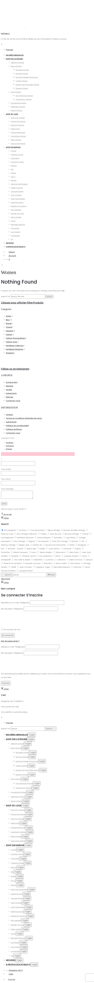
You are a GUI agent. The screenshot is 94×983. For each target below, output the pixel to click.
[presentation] (19, 617)
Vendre (9, 389)
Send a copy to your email (12, 509)
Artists (8, 316)
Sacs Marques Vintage (24, 96)
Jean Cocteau (16, 195)
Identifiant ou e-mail (15, 602)
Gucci (13, 177)
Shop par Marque (13, 147)
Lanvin (13, 221)
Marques (9, 386)
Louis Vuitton (15, 232)
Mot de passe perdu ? (10, 641)
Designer (9, 331)
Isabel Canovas (17, 188)
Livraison (9, 414)
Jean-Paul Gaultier (18, 199)
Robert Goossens (17, 202)
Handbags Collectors (15, 345)
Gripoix (13, 173)
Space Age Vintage (18, 144)
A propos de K (12, 382)
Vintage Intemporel (18, 132)
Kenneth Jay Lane (17, 214)
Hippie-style (15, 129)
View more (5, 579)
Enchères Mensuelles (15, 55)
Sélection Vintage (17, 63)
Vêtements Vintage (18, 107)
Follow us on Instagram (15, 369)
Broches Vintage (22, 74)
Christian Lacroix (17, 155)
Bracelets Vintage (22, 70)
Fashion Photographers (15, 338)
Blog (7, 320)
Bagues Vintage (22, 88)
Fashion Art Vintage (18, 121)
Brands (9, 323)
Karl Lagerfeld (16, 210)
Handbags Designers (14, 349)
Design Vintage (16, 110)
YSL (12, 239)
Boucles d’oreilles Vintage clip (27, 77)
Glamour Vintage (17, 125)
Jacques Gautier (17, 191)
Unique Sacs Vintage (23, 99)
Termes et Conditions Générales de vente (24, 418)
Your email (6, 469)
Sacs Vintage (16, 92)
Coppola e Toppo (17, 162)
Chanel (13, 151)
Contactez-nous (13, 400)
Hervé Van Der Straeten (19, 184)
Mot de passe (12, 609)
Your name (6, 479)
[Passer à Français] (10, 979)
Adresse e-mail (13, 647)
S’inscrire (5, 683)
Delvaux (14, 166)
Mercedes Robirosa (18, 225)
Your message (7, 489)
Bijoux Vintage (16, 66)
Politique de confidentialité (17, 425)
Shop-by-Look (12, 114)
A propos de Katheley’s (15, 247)
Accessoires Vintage (18, 103)
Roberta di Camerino (18, 206)
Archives (10, 243)
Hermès (13, 180)
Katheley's (5, 33)
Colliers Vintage (21, 81)
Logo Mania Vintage (18, 136)
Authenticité (11, 422)
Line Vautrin (15, 228)
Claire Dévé (15, 158)
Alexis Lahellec (16, 217)
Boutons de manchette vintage (27, 85)
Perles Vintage (16, 140)
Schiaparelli (15, 236)
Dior (12, 169)
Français (9, 49)
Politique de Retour (14, 429)
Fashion (9, 334)
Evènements (11, 393)
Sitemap (9, 397)
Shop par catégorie (14, 59)
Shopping (10, 353)
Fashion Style (11, 342)
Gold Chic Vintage (18, 118)
